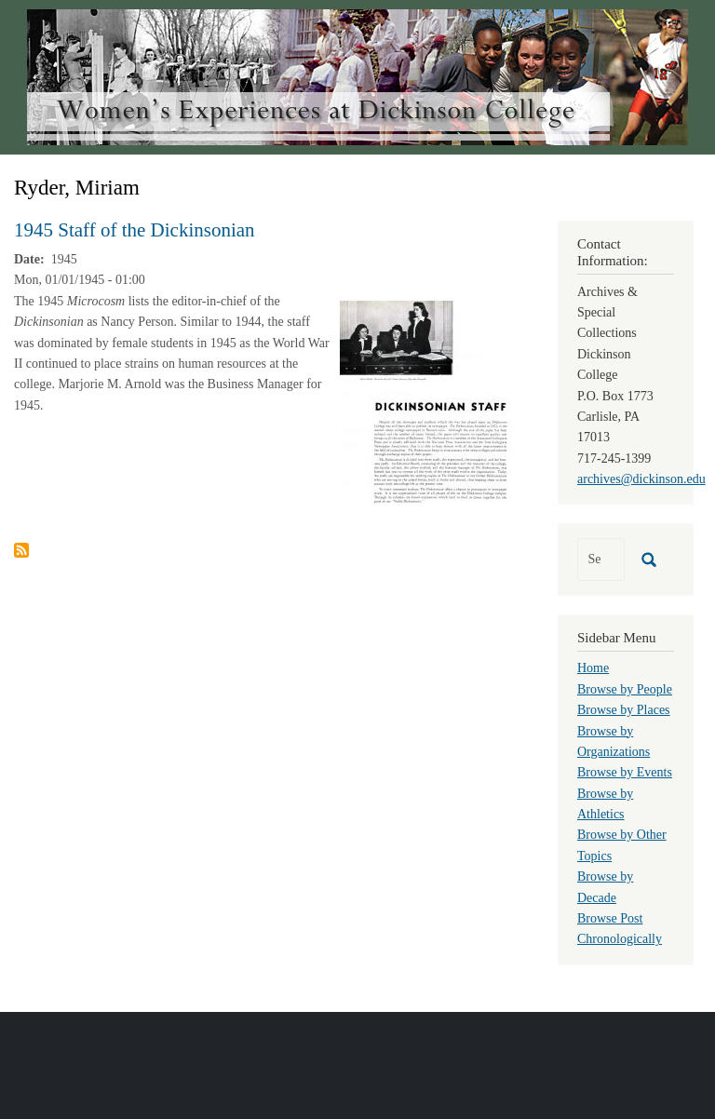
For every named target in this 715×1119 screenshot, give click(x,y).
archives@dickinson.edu (641, 479)
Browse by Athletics (605, 804)
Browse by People (624, 689)
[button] (426, 402)
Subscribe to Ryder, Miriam (21, 550)
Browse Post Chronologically (619, 928)
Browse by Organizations (613, 741)
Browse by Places (623, 710)
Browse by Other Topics (622, 845)
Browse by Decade (605, 887)
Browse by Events (624, 772)
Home (593, 668)
